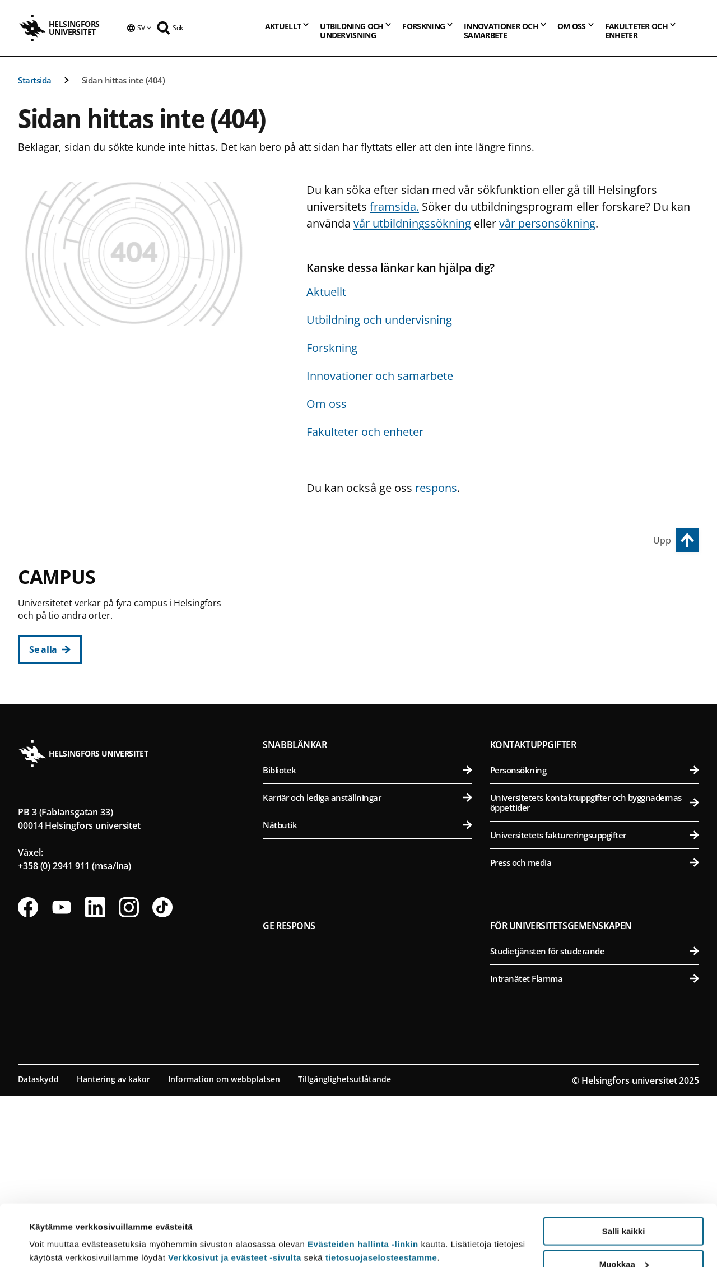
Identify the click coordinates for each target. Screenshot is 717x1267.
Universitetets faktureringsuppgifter (594, 1005)
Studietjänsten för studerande (594, 1121)
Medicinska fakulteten (596, 766)
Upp (662, 540)
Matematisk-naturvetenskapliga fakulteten (373, 821)
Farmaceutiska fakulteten (596, 663)
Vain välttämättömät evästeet (623, 1239)
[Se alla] (50, 649)
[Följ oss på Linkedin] (95, 1078)
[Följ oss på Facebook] (28, 1078)
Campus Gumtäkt (311, 795)
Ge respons (289, 1096)
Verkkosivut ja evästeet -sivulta (234, 1200)
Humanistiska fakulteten (373, 609)
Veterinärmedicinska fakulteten (596, 691)
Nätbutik (367, 995)
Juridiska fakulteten (373, 663)
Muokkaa (624, 1207)
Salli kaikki (623, 1173)
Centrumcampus (309, 583)
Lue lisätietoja (57, 1231)
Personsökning (594, 940)
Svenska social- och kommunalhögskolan (373, 746)
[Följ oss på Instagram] (129, 1078)
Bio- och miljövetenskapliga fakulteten (596, 636)
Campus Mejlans (531, 740)
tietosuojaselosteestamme (381, 1200)
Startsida (35, 80)
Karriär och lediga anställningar (367, 968)
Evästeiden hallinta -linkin (363, 1186)
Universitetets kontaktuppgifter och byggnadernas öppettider (594, 973)
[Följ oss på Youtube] (62, 1078)
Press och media (594, 1033)
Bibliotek (367, 940)
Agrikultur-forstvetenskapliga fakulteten (596, 609)
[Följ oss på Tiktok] (162, 1078)
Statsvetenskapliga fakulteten (373, 718)
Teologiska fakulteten (373, 691)
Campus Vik (519, 583)
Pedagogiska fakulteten (373, 636)
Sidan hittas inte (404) (123, 80)
